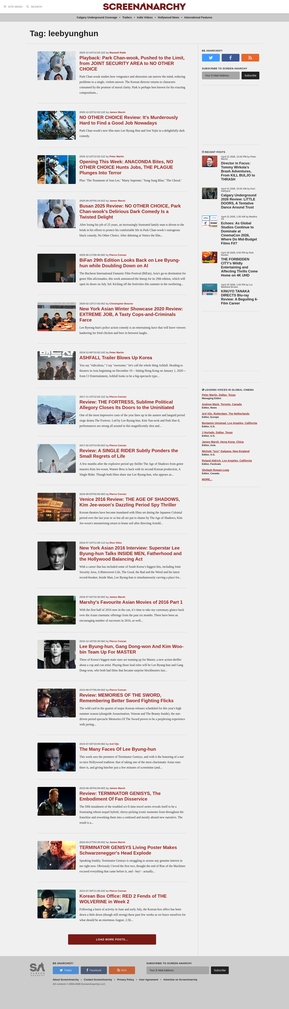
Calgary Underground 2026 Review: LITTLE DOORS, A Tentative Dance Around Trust (238, 201)
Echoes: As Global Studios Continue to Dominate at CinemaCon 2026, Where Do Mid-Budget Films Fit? (239, 233)
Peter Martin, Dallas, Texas (219, 394)
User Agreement (148, 979)
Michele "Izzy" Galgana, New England (226, 451)
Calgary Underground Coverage (97, 17)
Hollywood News (168, 17)
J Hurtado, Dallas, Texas (217, 432)
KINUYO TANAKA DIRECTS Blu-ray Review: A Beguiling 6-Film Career (239, 297)
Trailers (127, 17)
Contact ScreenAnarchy (98, 979)
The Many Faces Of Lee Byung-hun (118, 749)
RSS (122, 970)
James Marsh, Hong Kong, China (223, 441)
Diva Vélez (115, 542)
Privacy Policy (125, 979)
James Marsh (117, 112)
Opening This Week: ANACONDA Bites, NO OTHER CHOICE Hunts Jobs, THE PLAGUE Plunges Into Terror (126, 167)
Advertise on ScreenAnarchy (180, 979)
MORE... (207, 479)
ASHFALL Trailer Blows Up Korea (116, 357)
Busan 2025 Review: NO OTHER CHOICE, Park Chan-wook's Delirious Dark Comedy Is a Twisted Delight (130, 211)
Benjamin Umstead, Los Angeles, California (229, 423)
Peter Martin (116, 156)
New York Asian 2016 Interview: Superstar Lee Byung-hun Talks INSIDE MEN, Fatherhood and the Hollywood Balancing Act (131, 553)
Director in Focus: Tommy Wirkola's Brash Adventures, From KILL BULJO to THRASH (238, 171)
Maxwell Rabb (117, 52)
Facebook (93, 970)
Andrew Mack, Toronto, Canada (222, 404)
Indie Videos (145, 17)
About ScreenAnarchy (66, 979)
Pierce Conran (117, 254)
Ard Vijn (114, 743)
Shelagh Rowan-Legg (215, 470)
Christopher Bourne (121, 303)
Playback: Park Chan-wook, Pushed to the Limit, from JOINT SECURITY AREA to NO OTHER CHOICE (132, 63)
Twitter (66, 970)
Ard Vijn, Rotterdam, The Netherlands (226, 413)
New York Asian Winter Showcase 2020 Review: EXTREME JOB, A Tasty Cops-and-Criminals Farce (131, 314)
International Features (198, 17)
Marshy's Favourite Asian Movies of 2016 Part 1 (131, 602)
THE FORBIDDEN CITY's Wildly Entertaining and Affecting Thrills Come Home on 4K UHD (239, 267)
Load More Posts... (112, 939)
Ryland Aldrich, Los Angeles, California (227, 460)
